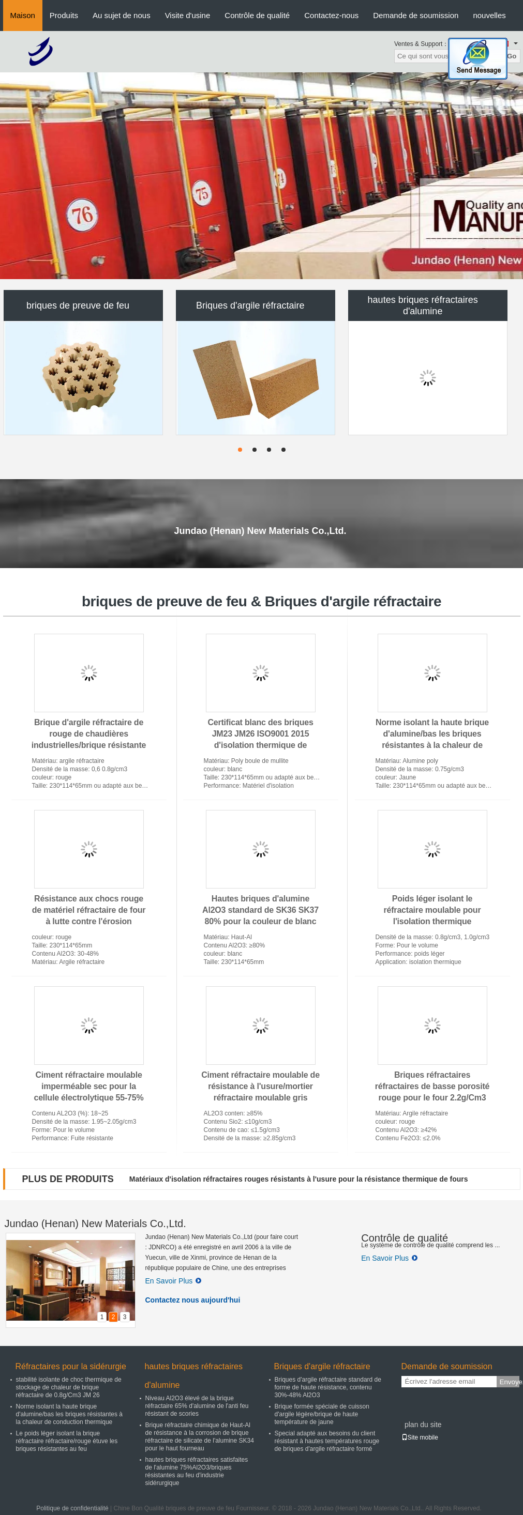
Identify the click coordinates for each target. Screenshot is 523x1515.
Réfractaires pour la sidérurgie (71, 1366)
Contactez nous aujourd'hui (193, 1300)
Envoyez (509, 1382)
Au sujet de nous (122, 15)
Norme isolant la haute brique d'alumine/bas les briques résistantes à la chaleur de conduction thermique (69, 1414)
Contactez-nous (331, 15)
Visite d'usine (188, 15)
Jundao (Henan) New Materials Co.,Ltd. (95, 1223)
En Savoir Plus (173, 1281)
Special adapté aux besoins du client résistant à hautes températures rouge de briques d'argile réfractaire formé (327, 1441)
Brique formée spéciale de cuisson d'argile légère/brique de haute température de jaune (322, 1414)
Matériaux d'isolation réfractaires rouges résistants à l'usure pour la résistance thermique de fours (298, 1179)
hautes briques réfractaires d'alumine (423, 305)
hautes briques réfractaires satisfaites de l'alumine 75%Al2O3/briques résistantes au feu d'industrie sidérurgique (196, 1471)
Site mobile (419, 1437)
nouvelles (489, 15)
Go (512, 56)
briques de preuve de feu (77, 305)
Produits (64, 15)
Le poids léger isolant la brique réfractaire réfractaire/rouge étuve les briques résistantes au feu (67, 1441)
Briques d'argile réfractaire (250, 305)
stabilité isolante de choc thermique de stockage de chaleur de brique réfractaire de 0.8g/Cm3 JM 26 (69, 1387)
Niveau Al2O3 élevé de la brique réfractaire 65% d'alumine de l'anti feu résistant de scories (197, 1406)
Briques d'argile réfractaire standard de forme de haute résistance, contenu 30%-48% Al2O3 (328, 1387)
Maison (22, 15)
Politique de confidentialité (72, 1508)
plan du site (423, 1424)
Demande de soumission (415, 15)
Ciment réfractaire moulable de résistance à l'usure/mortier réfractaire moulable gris (260, 1086)
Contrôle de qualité (257, 15)
